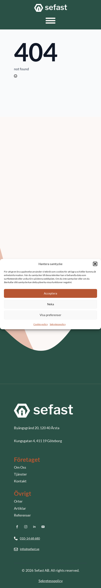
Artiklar (20, 508)
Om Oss (20, 467)
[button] (95, 264)
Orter (18, 501)
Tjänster (20, 474)
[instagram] (26, 527)
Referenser (22, 515)
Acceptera (50, 293)
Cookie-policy (40, 324)
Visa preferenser (50, 315)
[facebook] (17, 527)
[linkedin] (34, 527)
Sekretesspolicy (58, 324)
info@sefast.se (29, 549)
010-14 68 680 (30, 538)
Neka (50, 304)
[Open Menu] (50, 21)
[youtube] (43, 527)
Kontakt (20, 481)
